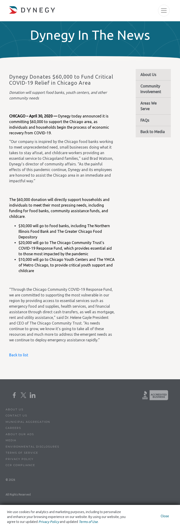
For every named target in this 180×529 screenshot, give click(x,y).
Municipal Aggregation (28, 421)
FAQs (144, 120)
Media (11, 440)
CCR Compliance (20, 465)
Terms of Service (22, 452)
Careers (13, 428)
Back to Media (152, 132)
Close (165, 516)
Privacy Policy (20, 459)
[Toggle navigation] (164, 10)
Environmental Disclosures (32, 446)
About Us (148, 75)
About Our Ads (20, 434)
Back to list (18, 355)
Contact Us (16, 415)
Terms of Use (88, 522)
